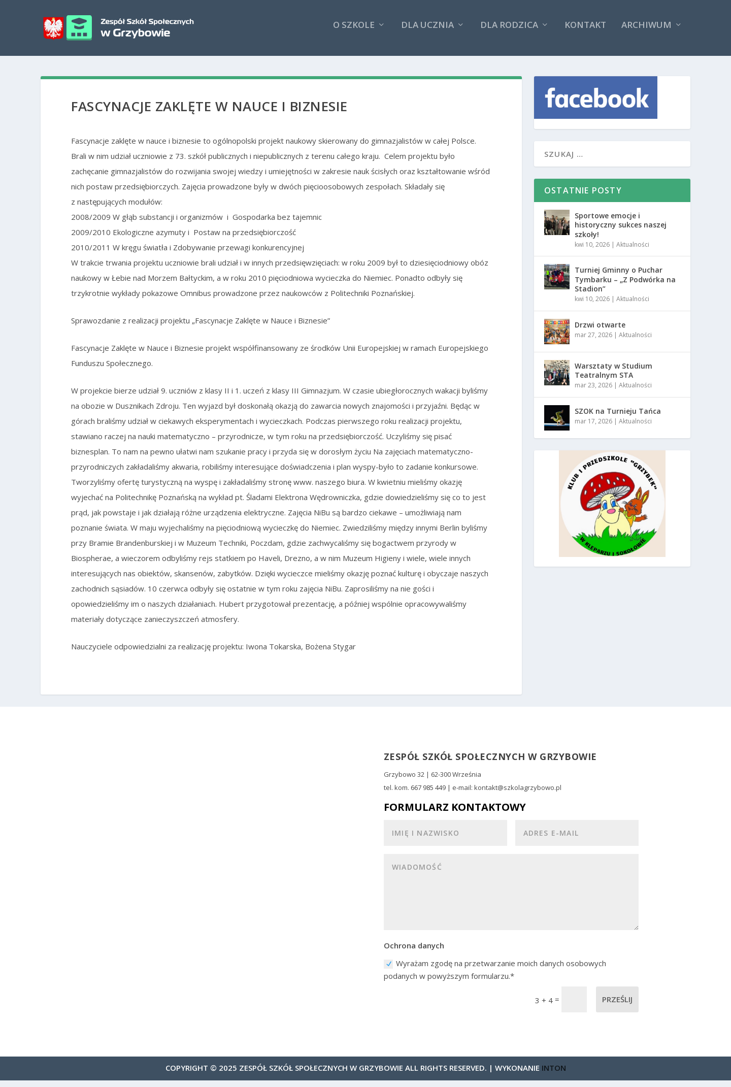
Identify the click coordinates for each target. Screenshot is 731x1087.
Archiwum (646, 32)
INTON (554, 1074)
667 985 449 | (431, 794)
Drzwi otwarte (600, 331)
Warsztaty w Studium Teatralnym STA (613, 377)
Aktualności (632, 251)
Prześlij (617, 1006)
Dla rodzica (509, 32)
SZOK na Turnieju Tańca (618, 417)
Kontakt (585, 32)
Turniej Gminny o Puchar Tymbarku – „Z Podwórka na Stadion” (625, 286)
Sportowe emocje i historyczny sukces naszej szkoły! (621, 232)
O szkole (354, 32)
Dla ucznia (427, 32)
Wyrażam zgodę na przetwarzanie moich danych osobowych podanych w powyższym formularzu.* (495, 976)
